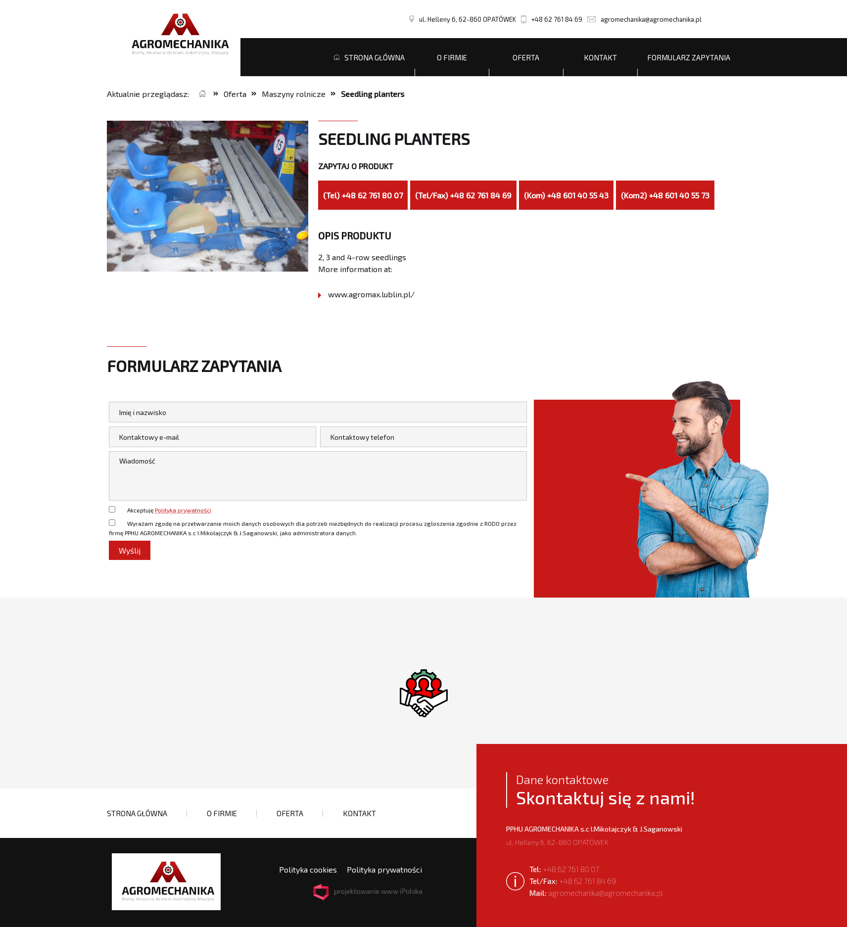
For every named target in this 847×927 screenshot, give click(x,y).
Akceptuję (169, 510)
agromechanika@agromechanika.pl (644, 19)
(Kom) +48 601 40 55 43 (566, 195)
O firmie (452, 57)
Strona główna (369, 57)
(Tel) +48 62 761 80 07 (363, 195)
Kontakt (600, 57)
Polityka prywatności (183, 510)
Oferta (526, 57)
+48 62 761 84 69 (551, 19)
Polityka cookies (308, 869)
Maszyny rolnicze (294, 93)
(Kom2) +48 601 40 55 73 (665, 195)
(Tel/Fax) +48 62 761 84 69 (463, 195)
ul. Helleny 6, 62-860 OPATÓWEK (462, 19)
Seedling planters (372, 93)
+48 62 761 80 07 (564, 869)
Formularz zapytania (688, 57)
